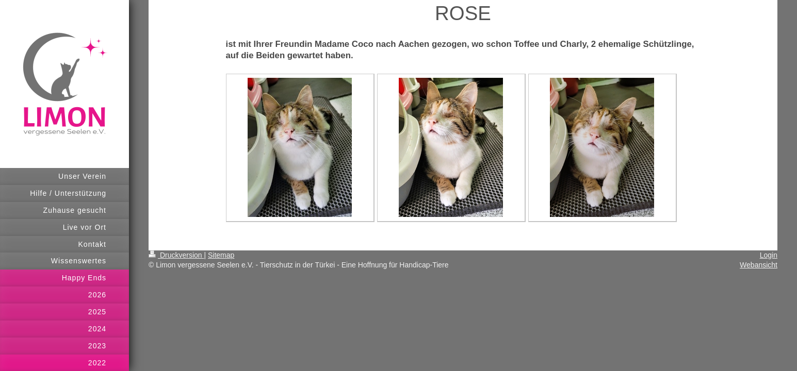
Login (768, 255)
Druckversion (176, 255)
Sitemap (221, 255)
